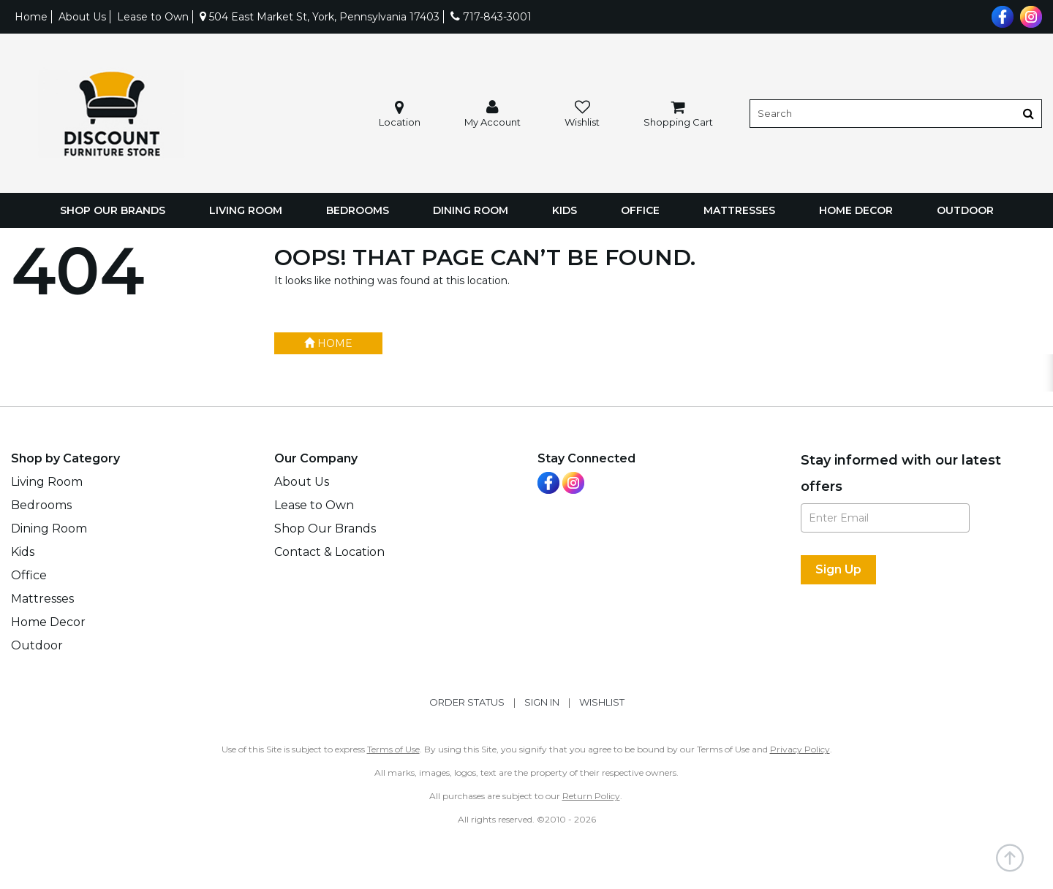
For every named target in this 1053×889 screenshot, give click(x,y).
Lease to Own (153, 16)
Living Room (245, 210)
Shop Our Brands (112, 210)
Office (640, 210)
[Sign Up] (838, 569)
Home (31, 16)
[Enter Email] (885, 518)
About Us (82, 16)
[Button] (1028, 113)
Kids (564, 210)
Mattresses (739, 210)
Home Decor (856, 210)
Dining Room (470, 210)
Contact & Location (329, 552)
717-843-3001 (491, 16)
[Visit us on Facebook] (1001, 15)
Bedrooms (357, 210)
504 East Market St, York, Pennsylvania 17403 (319, 16)
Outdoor (965, 210)
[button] (492, 114)
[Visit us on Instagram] (1029, 15)
